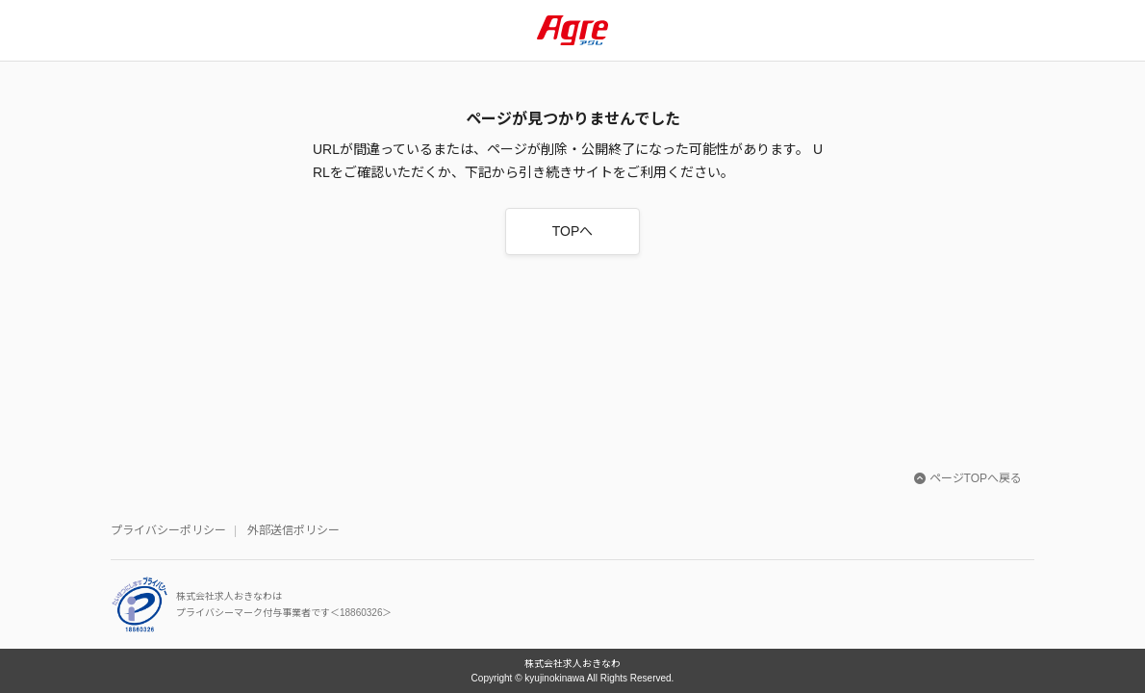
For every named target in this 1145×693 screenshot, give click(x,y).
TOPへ (573, 231)
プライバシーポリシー (168, 530)
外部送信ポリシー (293, 530)
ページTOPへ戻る (968, 478)
